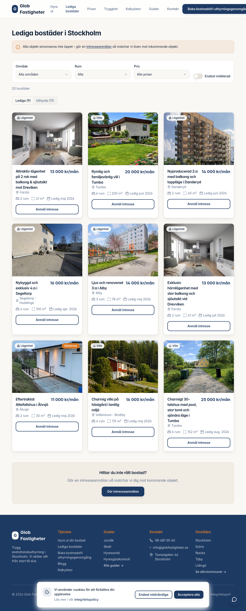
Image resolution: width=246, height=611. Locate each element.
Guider (154, 9)
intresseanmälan (99, 46)
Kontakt (173, 9)
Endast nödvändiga (153, 594)
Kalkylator (133, 9)
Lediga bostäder (72, 9)
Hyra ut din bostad (71, 540)
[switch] (198, 76)
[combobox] (43, 74)
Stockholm (203, 540)
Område (22, 66)
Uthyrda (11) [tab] (45, 100)
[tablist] (35, 100)
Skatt (107, 546)
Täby (199, 559)
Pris (137, 66)
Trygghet (111, 9)
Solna (199, 546)
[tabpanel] (123, 281)
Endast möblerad (217, 76)
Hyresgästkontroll (117, 559)
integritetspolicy (86, 599)
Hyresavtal (112, 553)
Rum (78, 66)
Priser (91, 9)
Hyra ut (54, 9)
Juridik (109, 540)
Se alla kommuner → (210, 572)
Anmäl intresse (47, 209)
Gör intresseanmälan (123, 491)
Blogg (62, 564)
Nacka (200, 553)
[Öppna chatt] (234, 599)
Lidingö (200, 565)
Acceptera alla (189, 594)
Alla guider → (114, 565)
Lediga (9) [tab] (23, 100)
